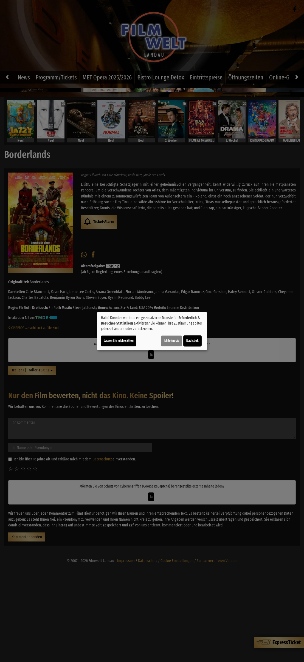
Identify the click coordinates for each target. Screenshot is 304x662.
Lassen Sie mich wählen (119, 341)
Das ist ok (192, 341)
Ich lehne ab (171, 341)
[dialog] (152, 331)
